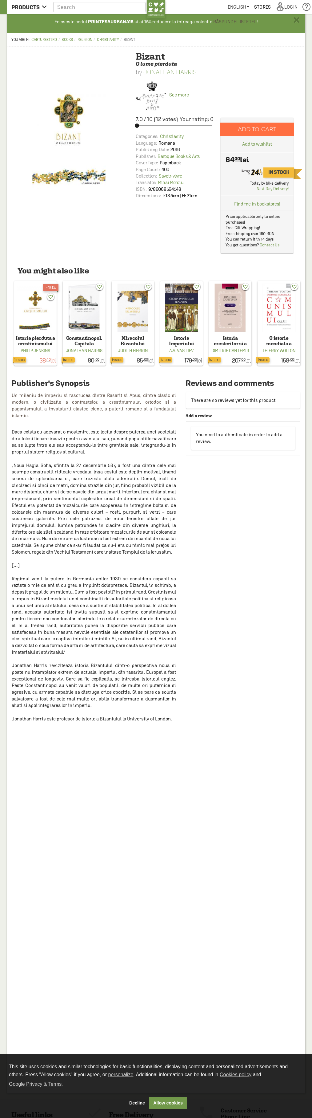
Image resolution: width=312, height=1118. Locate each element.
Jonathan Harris (170, 72)
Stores (262, 7)
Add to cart (257, 129)
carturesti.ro (44, 39)
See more (162, 95)
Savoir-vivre (170, 175)
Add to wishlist (257, 144)
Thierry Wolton (279, 350)
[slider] (174, 125)
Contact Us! (270, 245)
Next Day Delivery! (273, 188)
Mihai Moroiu (170, 182)
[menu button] (29, 7)
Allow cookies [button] (168, 1102)
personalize (121, 1074)
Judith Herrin (133, 350)
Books (67, 39)
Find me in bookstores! (257, 203)
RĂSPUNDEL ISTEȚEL (235, 21)
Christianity (108, 39)
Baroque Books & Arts (179, 156)
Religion (85, 39)
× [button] (296, 20)
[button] (109, 7)
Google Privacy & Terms (35, 1084)
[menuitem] (238, 7)
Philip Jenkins (35, 350)
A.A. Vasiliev (181, 350)
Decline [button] (137, 1102)
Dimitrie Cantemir (230, 350)
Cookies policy (235, 1074)
